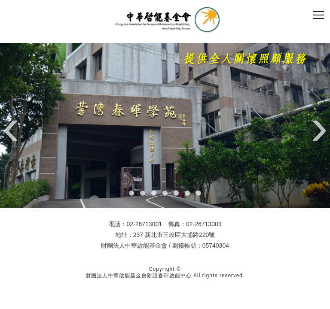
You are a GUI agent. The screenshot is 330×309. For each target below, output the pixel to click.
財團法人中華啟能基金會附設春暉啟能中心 (139, 276)
